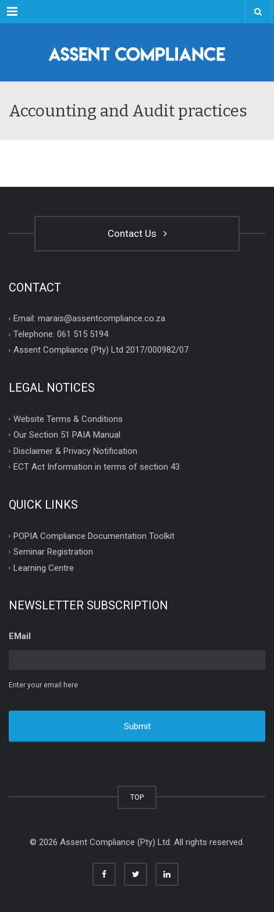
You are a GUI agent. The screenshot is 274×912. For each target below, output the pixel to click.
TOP (137, 797)
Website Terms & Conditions (68, 418)
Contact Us (137, 233)
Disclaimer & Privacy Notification (75, 450)
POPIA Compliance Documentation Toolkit (94, 535)
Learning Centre (43, 567)
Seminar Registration (53, 552)
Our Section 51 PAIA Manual (66, 435)
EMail (20, 636)
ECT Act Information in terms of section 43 (96, 467)
